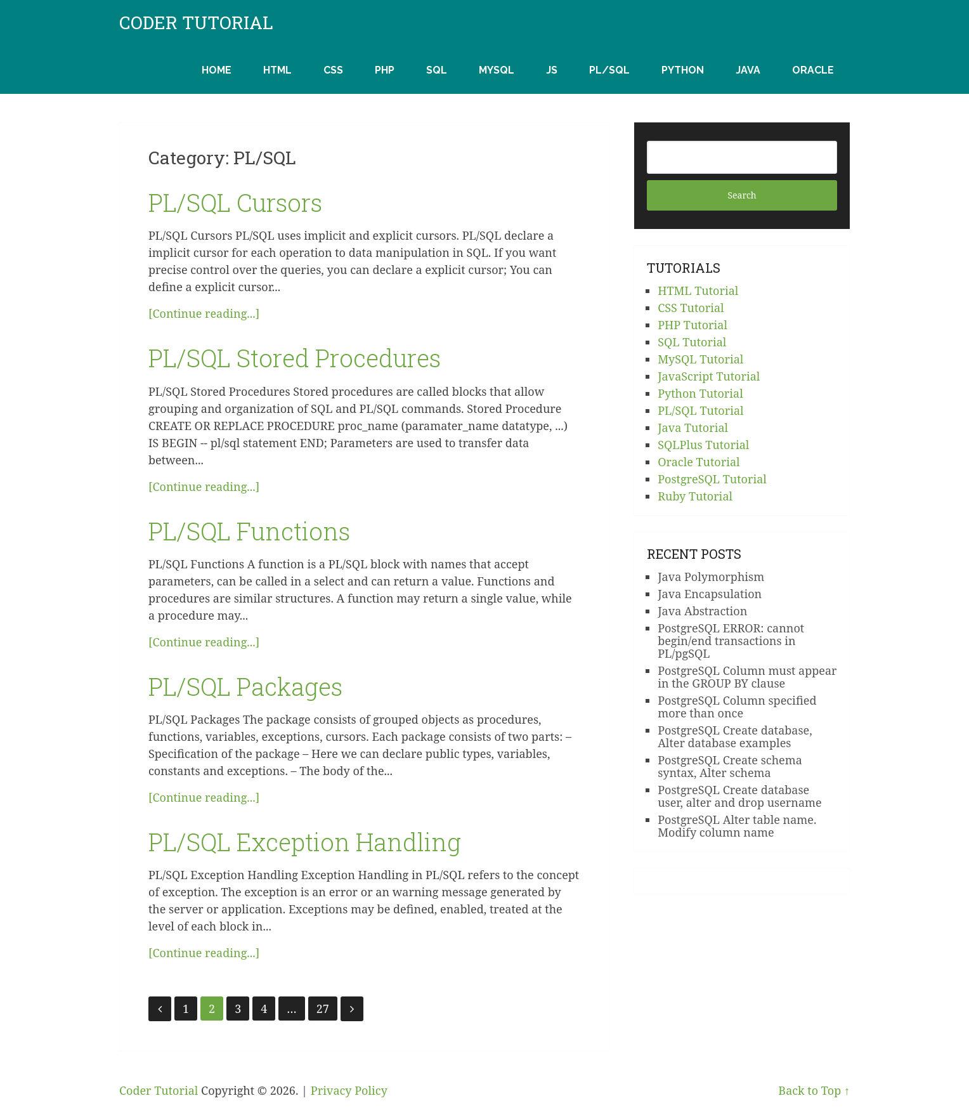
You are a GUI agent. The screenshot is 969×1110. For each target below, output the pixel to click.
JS (551, 70)
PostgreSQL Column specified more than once (737, 707)
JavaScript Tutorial (709, 376)
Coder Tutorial (196, 23)
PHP (384, 70)
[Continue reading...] (203, 313)
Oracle (813, 70)
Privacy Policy (349, 1090)
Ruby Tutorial (695, 496)
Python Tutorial (700, 393)
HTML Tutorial (698, 290)
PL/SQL (609, 70)
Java (748, 70)
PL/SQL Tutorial (700, 410)
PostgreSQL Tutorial (712, 478)
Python (682, 70)
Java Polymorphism (711, 576)
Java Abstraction (702, 610)
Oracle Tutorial (699, 461)
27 (322, 1008)
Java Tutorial (693, 427)
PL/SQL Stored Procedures (294, 358)
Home (216, 70)
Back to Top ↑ (814, 1090)
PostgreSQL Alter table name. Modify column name (737, 826)
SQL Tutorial (692, 341)
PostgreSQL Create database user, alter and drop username (740, 796)
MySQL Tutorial (700, 359)
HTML (277, 70)
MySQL (496, 70)
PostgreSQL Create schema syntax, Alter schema (730, 766)
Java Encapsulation (710, 593)
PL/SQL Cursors (235, 202)
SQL (436, 70)
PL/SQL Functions (249, 531)
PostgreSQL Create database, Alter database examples (735, 736)
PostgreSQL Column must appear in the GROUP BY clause (747, 677)
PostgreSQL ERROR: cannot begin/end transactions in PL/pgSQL (731, 640)
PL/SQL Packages (245, 686)
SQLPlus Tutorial (703, 444)
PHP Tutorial (692, 324)
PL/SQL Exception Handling (304, 842)
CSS (333, 70)
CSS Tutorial (691, 307)
